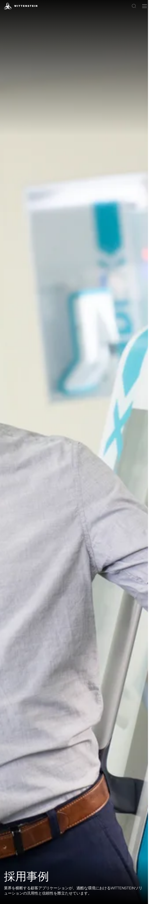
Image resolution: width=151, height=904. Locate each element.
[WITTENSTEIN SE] (20, 5)
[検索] (134, 6)
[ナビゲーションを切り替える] (144, 6)
